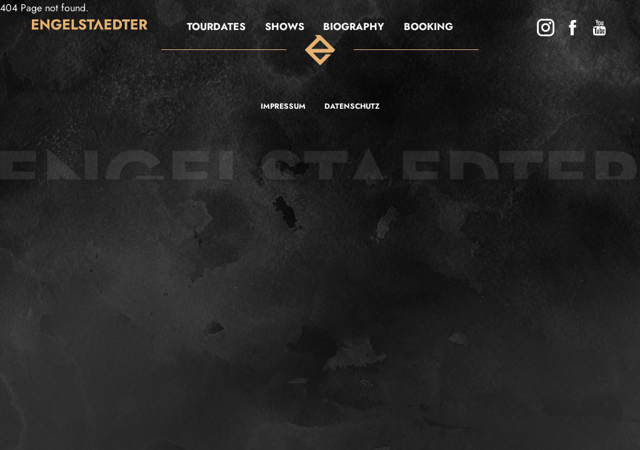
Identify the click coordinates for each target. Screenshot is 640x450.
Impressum (283, 106)
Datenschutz (351, 106)
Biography (353, 27)
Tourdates (216, 27)
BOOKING (428, 27)
